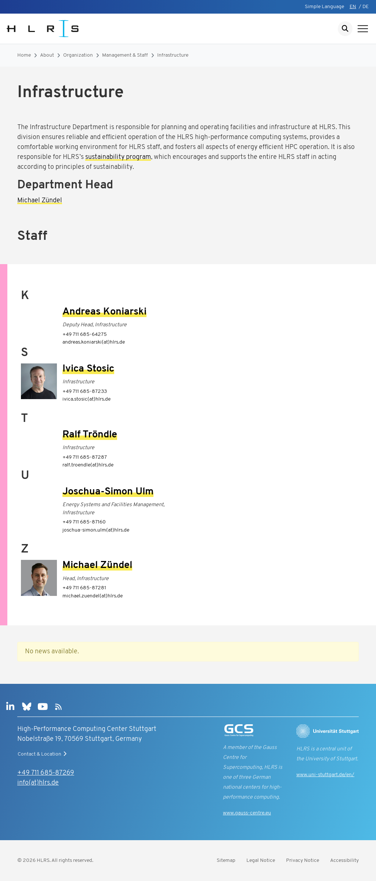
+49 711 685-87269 (45, 773)
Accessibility (344, 860)
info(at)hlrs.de (38, 782)
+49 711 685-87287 (84, 457)
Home (24, 55)
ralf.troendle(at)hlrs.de (87, 465)
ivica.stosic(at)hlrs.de (86, 399)
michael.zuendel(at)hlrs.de (92, 596)
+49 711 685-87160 (84, 522)
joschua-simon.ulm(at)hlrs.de (95, 530)
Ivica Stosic (88, 369)
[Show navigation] (362, 28)
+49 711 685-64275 (84, 334)
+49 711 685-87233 (84, 391)
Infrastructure (172, 55)
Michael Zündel (39, 200)
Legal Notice (260, 860)
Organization (78, 55)
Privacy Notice (302, 860)
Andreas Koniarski (104, 312)
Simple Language (324, 7)
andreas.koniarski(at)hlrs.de (93, 342)
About (47, 55)
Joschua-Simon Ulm (107, 492)
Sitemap (226, 860)
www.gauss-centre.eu (247, 813)
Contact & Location (43, 754)
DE (365, 7)
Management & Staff (125, 55)
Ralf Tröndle (89, 435)
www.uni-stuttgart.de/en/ (325, 775)
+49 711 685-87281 (84, 588)
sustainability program (118, 157)
